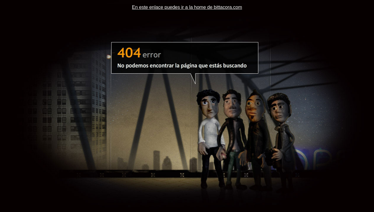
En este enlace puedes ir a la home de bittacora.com (187, 7)
